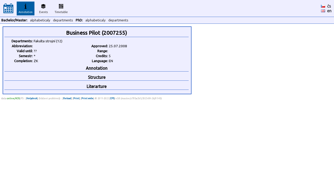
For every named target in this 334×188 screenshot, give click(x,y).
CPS (112, 98)
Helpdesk (31, 98)
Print (76, 98)
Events (43, 8)
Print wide (87, 98)
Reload (67, 98)
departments (63, 20)
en (329, 10)
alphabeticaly (40, 20)
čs (329, 6)
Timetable (61, 8)
